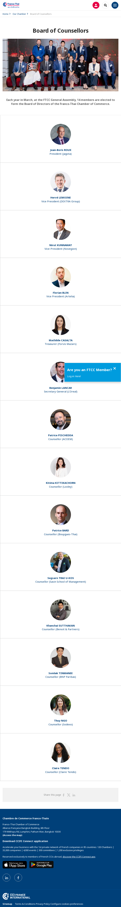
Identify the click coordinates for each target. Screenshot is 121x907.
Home (5, 14)
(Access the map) (12, 835)
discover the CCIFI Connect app (79, 856)
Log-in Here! (74, 376)
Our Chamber (19, 14)
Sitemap (7, 903)
